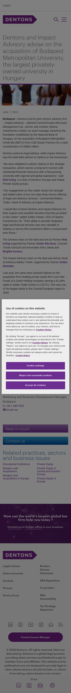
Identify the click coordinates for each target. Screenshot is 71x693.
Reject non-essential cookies (35, 375)
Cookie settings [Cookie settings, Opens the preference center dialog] (35, 365)
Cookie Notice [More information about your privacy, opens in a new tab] (23, 355)
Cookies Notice (43, 330)
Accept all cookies (35, 385)
